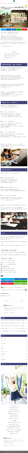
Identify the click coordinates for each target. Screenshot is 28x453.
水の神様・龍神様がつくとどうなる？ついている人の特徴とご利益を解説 (13, 328)
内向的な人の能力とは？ (8, 57)
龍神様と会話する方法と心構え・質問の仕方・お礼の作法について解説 (12, 320)
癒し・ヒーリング (4, 356)
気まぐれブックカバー (4, 351)
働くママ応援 (3, 343)
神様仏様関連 (3, 359)
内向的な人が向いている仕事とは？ (10, 55)
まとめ (5, 59)
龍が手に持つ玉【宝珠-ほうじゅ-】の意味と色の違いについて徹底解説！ (13, 325)
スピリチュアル (3, 340)
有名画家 (2, 348)
